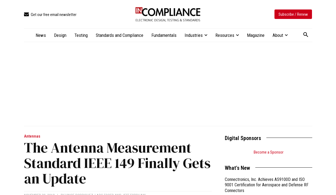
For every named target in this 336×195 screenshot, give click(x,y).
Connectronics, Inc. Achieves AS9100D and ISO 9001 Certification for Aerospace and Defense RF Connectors (266, 185)
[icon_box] (50, 15)
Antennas (32, 136)
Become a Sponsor (268, 152)
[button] (305, 34)
